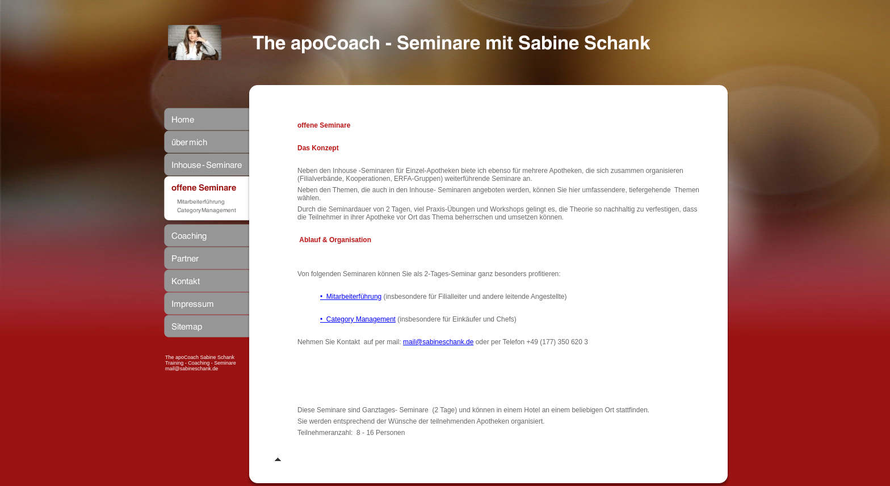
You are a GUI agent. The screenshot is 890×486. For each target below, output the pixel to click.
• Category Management (358, 319)
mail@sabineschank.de (438, 342)
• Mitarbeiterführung (350, 297)
